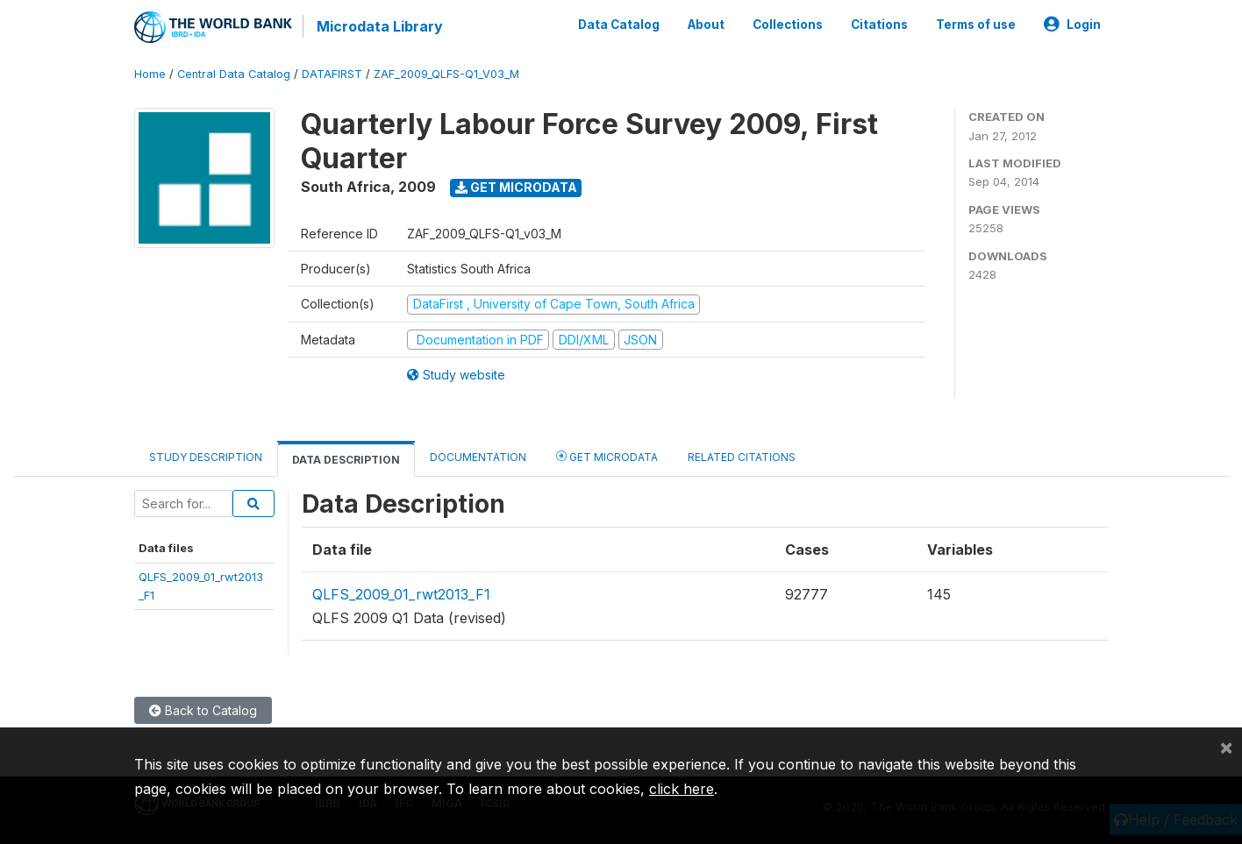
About (706, 25)
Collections (788, 25)
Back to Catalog (203, 710)
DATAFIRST (332, 74)
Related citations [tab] (742, 457)
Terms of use (976, 25)
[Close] (1226, 746)
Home (150, 74)
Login (1072, 25)
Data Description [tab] (346, 459)
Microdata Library (380, 26)
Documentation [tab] (478, 457)
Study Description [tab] (205, 457)
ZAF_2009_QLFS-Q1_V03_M (446, 74)
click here (681, 789)
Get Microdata (516, 187)
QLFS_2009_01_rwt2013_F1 (401, 594)
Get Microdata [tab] (607, 456)
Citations (879, 25)
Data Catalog (619, 25)
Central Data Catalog (233, 74)
